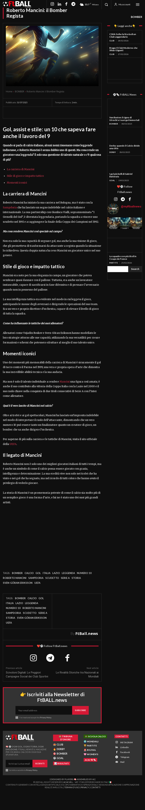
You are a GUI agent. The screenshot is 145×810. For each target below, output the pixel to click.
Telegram (124, 757)
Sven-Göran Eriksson (17, 582)
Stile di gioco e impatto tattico (25, 176)
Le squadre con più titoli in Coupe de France (122, 257)
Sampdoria (10, 207)
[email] (43, 710)
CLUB (111, 40)
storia (76, 577)
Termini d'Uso (71, 787)
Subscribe (80, 710)
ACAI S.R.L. (68, 782)
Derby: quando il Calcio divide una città (124, 147)
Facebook (125, 752)
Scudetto (52, 577)
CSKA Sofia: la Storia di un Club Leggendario (122, 35)
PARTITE (113, 263)
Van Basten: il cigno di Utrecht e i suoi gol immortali (124, 118)
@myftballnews (131, 206)
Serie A (65, 577)
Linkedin (124, 747)
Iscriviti (40, 763)
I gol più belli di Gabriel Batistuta (120, 175)
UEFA (13, 444)
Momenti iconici (17, 182)
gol (38, 573)
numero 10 (84, 573)
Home (9, 91)
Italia (46, 573)
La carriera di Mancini (20, 169)
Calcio (29, 573)
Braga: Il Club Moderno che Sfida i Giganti (123, 49)
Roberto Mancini (14, 577)
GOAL (112, 180)
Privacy (85, 787)
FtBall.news (86, 633)
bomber (17, 573)
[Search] (135, 269)
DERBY (112, 152)
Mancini (64, 381)
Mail (122, 762)
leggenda (68, 573)
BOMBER (136, 17)
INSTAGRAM (126, 742)
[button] (106, 4)
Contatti (95, 787)
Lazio (56, 573)
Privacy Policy (45, 717)
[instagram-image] (113, 223)
